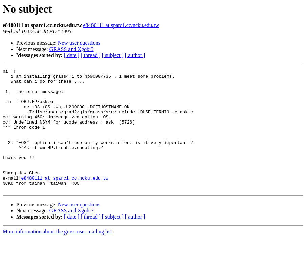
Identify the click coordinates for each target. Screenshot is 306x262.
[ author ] (135, 55)
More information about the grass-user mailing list (57, 256)
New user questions (79, 43)
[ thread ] (91, 55)
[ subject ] (113, 55)
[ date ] (71, 55)
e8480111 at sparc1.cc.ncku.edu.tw (121, 25)
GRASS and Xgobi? (71, 49)
